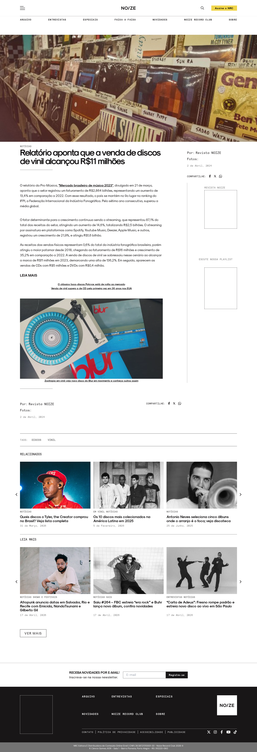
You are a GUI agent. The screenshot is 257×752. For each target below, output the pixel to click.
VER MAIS (33, 633)
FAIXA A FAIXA (125, 19)
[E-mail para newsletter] (144, 675)
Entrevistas (174, 597)
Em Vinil (99, 511)
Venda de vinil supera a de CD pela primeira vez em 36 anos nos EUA (91, 288)
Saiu (109, 597)
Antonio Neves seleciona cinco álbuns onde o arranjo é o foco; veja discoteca (199, 519)
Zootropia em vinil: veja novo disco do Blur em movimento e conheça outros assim (91, 380)
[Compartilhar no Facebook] (209, 176)
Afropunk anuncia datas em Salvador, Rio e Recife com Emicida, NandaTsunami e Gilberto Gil (55, 606)
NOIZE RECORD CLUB (198, 19)
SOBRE (233, 19)
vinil (52, 439)
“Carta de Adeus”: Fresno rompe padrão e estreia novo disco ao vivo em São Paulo (201, 604)
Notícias (25, 146)
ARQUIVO (25, 19)
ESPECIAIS (90, 19)
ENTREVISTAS (57, 19)
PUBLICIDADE (177, 732)
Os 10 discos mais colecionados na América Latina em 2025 (121, 519)
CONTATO (87, 732)
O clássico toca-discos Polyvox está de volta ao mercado (91, 284)
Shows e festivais (45, 597)
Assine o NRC (224, 9)
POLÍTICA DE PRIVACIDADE (117, 732)
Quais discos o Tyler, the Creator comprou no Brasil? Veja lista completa (54, 519)
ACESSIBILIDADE (151, 732)
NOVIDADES (160, 19)
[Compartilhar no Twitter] (215, 176)
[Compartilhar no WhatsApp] (220, 176)
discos (36, 439)
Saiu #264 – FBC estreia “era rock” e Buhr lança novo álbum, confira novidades (127, 604)
